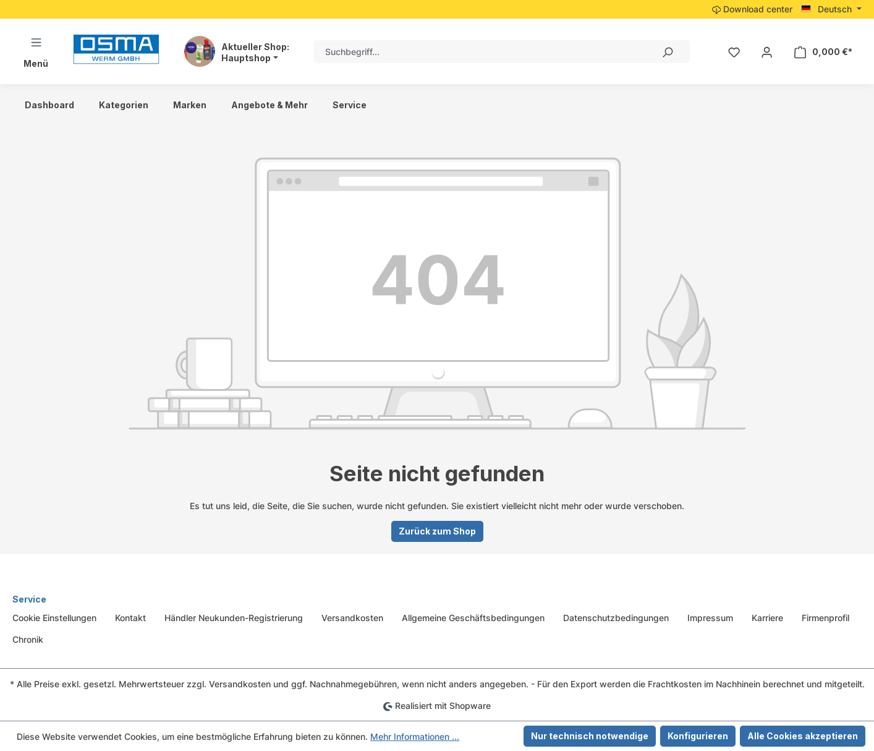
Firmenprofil (825, 617)
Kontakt (130, 617)
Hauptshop (246, 58)
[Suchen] (667, 51)
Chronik (27, 639)
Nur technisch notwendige (589, 736)
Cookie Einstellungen (54, 617)
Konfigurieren (698, 736)
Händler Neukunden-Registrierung (233, 617)
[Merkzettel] (734, 51)
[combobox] (479, 51)
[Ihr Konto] (766, 51)
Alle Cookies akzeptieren (802, 736)
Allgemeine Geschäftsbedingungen (473, 617)
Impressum (710, 617)
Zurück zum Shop (437, 531)
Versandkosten (352, 617)
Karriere (767, 617)
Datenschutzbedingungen (616, 617)
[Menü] (35, 51)
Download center (752, 9)
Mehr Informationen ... (414, 736)
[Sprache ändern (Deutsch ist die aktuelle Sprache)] (831, 9)
